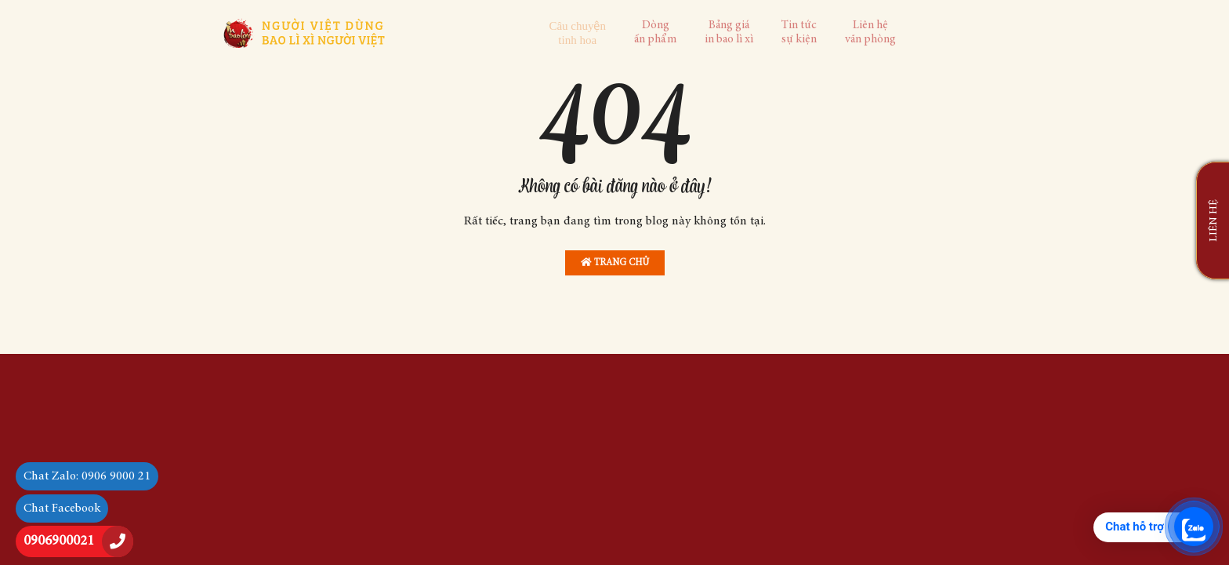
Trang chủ (615, 262)
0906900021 (59, 541)
